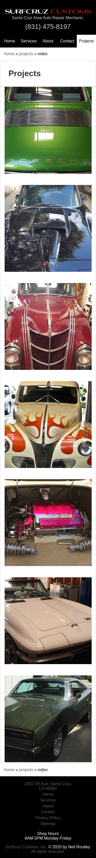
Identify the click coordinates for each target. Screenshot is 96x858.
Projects (86, 41)
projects (26, 54)
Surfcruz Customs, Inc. (26, 847)
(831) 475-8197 (48, 26)
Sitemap (48, 823)
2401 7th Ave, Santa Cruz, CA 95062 (48, 786)
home (9, 54)
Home (9, 41)
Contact (67, 41)
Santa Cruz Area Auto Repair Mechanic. (48, 18)
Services (29, 41)
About (48, 41)
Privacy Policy (48, 818)
